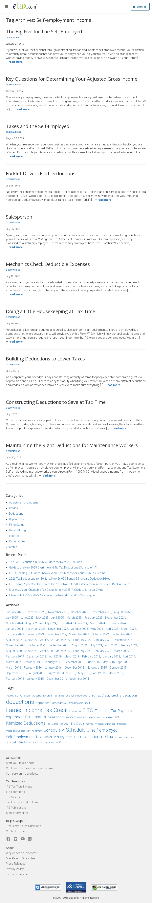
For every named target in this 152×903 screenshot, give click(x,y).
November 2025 (58, 612)
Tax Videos (13, 797)
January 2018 (111, 656)
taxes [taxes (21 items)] (23, 742)
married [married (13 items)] (89, 724)
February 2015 (15, 678)
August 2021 (80, 645)
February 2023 (15, 634)
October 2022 (100, 634)
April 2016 (124, 662)
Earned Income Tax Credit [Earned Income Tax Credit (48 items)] (37, 710)
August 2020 (14, 651)
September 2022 (122, 634)
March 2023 (128, 628)
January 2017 (53, 662)
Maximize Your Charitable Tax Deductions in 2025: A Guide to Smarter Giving (56, 589)
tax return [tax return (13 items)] (33, 742)
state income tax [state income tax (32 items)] (96, 736)
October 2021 (37, 645)
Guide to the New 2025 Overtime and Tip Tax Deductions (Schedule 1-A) (53, 567)
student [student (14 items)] (118, 737)
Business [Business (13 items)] (59, 696)
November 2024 (115, 617)
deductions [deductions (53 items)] (20, 702)
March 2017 (13, 662)
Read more (16, 61)
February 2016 (33, 667)
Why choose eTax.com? (21, 853)
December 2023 (35, 628)
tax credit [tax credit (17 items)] (11, 742)
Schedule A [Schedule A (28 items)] (54, 730)
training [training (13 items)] (44, 742)
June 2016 (93, 662)
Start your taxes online (20, 763)
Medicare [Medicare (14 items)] (121, 723)
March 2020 (63, 651)
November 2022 (79, 634)
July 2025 (12, 617)
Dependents (16, 519)
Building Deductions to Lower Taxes (45, 358)
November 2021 (16, 645)
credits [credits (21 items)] (116, 695)
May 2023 (97, 628)
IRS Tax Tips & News (19, 786)
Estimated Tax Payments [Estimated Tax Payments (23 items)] (114, 711)
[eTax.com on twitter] (15, 839)
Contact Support (16, 831)
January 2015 (35, 678)
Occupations (13, 179)
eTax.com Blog (15, 792)
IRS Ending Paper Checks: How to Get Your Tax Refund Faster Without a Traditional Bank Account (69, 584)
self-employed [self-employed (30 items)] (104, 730)
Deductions (12, 37)
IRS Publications (16, 807)
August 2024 (34, 623)
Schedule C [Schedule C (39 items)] (78, 730)
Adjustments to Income (23, 502)
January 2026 (14, 612)
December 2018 (36, 656)
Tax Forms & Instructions (22, 802)
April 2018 (55, 656)
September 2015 (16, 673)
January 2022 (102, 639)
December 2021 (124, 639)
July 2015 (54, 673)
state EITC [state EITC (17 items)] (72, 737)
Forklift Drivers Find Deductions (40, 173)
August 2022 (14, 639)
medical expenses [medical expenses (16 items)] (105, 723)
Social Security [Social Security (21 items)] (53, 737)
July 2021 (96, 645)
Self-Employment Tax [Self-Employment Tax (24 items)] (23, 737)
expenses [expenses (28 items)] (15, 717)
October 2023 (79, 628)
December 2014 (56, 678)
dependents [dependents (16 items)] (59, 702)
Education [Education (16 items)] (75, 711)
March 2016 (13, 667)
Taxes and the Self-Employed (37, 126)
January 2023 (35, 634)
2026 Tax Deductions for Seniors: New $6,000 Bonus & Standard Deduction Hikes (59, 578)
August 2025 (122, 612)
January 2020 (102, 651)
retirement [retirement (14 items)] (37, 730)
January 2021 (128, 645)
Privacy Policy (15, 869)
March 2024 (97, 623)
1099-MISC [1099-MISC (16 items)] (12, 695)
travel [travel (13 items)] (51, 742)
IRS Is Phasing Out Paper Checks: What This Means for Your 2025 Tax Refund (57, 573)
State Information (17, 813)
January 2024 (14, 628)
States (13, 546)
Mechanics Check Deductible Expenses (48, 264)
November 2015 (97, 667)
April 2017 (129, 656)
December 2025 (35, 612)
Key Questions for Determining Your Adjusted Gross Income (71, 78)
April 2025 (57, 617)
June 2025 (27, 617)
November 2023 (58, 628)
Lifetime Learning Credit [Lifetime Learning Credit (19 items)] (68, 723)
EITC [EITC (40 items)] (87, 710)
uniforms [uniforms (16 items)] (61, 742)
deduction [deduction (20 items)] (130, 695)
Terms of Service (17, 874)
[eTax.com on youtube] (22, 839)
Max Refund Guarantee (20, 858)
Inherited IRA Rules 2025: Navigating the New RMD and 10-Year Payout (52, 595)
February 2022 (82, 639)
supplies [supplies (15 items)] (129, 737)
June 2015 (68, 673)
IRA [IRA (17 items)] (117, 717)
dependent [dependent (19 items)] (43, 703)
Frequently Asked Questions (23, 826)
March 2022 (63, 639)
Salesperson (19, 216)
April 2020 (46, 651)
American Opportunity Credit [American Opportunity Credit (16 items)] (36, 695)
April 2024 (81, 623)
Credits (13, 508)
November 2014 (79, 678)
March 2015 (115, 673)
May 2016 (108, 662)
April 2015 (99, 673)
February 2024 (117, 623)
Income (14, 535)
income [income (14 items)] (100, 717)
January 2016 (53, 667)
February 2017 (33, 662)
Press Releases (15, 863)
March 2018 (71, 656)
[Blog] (29, 839)
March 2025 (74, 617)
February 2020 (82, 651)
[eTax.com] (25, 5)
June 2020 (31, 651)
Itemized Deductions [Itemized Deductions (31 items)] (25, 723)
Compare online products (22, 773)
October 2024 (14, 623)
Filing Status (16, 524)
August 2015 (37, 673)
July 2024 (50, 623)
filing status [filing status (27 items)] (35, 717)
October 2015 (118, 667)
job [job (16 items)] (48, 723)
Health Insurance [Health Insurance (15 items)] (86, 717)
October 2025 (79, 612)
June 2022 (31, 639)
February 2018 (91, 656)
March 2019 (121, 651)
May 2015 (84, 673)
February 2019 (15, 656)
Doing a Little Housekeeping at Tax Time (50, 311)
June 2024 (65, 623)
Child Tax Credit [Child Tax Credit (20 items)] (99, 695)
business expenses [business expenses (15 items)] (76, 695)
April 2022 (46, 639)
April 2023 (112, 628)
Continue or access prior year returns (29, 768)
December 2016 (74, 662)
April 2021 (111, 645)
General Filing (13, 85)
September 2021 (59, 645)
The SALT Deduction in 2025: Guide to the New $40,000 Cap (45, 562)
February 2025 (93, 617)
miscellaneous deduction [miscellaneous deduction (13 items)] (18, 731)
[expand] (6, 6)
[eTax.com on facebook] (8, 839)
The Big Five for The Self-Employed (44, 31)
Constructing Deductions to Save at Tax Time (56, 402)
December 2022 (56, 634)
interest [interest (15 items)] (110, 717)
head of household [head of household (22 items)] (61, 717)
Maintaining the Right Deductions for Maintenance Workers (72, 445)
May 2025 (42, 617)
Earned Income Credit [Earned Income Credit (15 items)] (78, 703)
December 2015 (74, 667)
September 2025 (101, 612)
